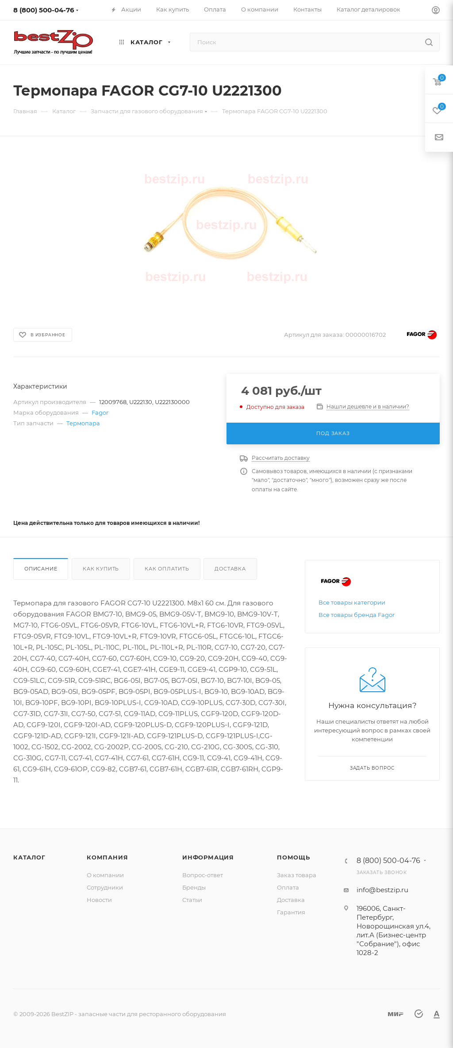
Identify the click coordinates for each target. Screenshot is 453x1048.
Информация (208, 857)
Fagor (100, 412)
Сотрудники (105, 887)
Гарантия (291, 912)
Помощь (293, 857)
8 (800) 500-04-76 (43, 10)
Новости (99, 899)
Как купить (101, 569)
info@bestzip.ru (382, 890)
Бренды (194, 887)
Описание (40, 569)
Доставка (230, 569)
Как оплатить (167, 569)
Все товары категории (352, 602)
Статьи (192, 899)
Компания (107, 857)
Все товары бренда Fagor (357, 614)
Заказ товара (296, 874)
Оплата (288, 887)
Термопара (83, 423)
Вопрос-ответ (202, 874)
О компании (105, 874)
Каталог (29, 857)
